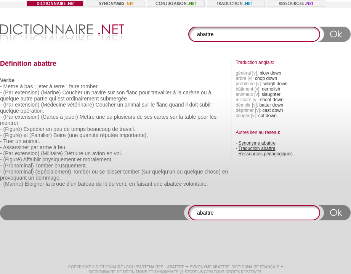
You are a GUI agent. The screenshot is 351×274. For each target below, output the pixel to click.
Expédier (33, 129)
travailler (161, 92)
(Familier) (40, 135)
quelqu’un (163, 172)
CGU (130, 267)
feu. (62, 147)
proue (58, 184)
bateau (86, 184)
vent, (121, 184)
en (49, 129)
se (102, 172)
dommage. (48, 178)
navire (98, 92)
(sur (146, 172)
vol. (118, 153)
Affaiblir (32, 159)
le (153, 105)
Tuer (8, 141)
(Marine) (51, 92)
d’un (71, 184)
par (34, 147)
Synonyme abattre (257, 143)
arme (46, 147)
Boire (59, 135)
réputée (109, 135)
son (120, 92)
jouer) (71, 117)
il (186, 105)
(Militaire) (52, 153)
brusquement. (70, 165)
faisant (144, 184)
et (25, 135)
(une (72, 135)
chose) (213, 172)
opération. (32, 111)
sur (111, 92)
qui (52, 99)
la (179, 92)
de (140, 117)
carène (191, 92)
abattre (175, 267)
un (87, 92)
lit (105, 184)
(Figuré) (12, 129)
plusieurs (124, 117)
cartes (161, 117)
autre (27, 99)
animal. (31, 141)
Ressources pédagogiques (266, 153)
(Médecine (53, 105)
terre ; (61, 86)
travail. (127, 129)
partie (41, 99)
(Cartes (49, 117)
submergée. (114, 99)
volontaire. (195, 184)
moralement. (98, 159)
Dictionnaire (109, 267)
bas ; (30, 86)
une (100, 117)
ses (148, 117)
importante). (134, 135)
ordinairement (82, 99)
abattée (173, 184)
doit (193, 105)
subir (205, 105)
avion (98, 153)
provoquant (13, 178)
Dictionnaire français (255, 267)
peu (57, 129)
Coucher (72, 92)
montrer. (9, 123)
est (61, 99)
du (99, 184)
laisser (114, 172)
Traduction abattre (257, 148)
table (190, 117)
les (213, 117)
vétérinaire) (80, 105)
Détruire (73, 153)
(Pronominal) (18, 165)
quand (176, 105)
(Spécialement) (53, 172)
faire (74, 86)
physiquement (58, 159)
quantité (89, 135)
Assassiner (16, 147)
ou (204, 92)
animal (132, 105)
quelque (9, 99)
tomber (131, 172)
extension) (27, 92)
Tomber (44, 165)
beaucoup (99, 129)
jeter (42, 86)
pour (144, 92)
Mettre (11, 86)
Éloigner (34, 184)
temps (78, 129)
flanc (132, 92)
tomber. (90, 86)
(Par (8, 92)
